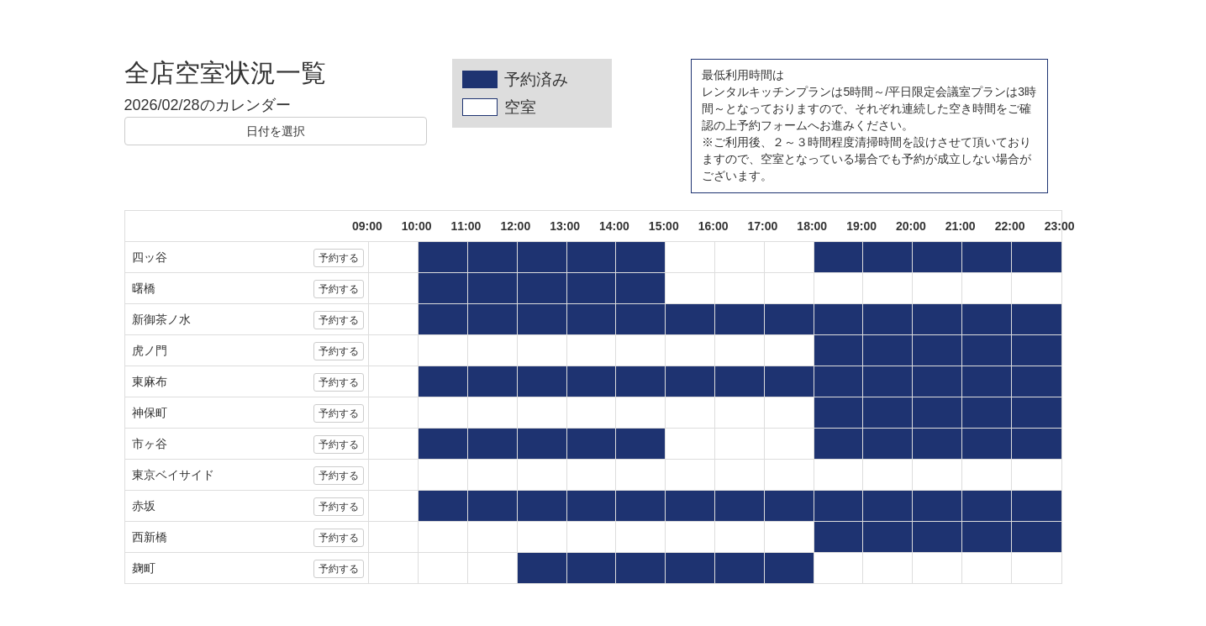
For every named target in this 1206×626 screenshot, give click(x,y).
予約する (339, 258)
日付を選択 (275, 131)
